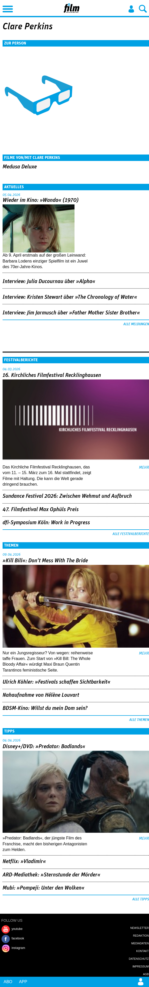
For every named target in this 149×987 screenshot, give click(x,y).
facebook (18, 938)
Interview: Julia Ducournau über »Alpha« (49, 281)
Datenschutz (139, 958)
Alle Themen (139, 720)
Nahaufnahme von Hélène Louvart (41, 695)
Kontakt (142, 951)
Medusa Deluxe (20, 167)
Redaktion (141, 935)
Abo (8, 982)
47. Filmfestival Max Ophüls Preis (41, 509)
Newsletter (139, 927)
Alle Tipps (140, 899)
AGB (146, 974)
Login (131, 9)
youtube (17, 929)
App (23, 982)
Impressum (140, 966)
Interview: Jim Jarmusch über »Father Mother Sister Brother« (71, 313)
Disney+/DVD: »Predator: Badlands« (44, 746)
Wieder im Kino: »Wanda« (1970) (41, 200)
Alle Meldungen (136, 324)
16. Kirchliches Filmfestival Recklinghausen (52, 375)
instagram (18, 948)
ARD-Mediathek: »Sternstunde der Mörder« (51, 875)
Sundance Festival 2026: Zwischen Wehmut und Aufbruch (67, 496)
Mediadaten (140, 943)
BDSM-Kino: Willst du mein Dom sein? (45, 708)
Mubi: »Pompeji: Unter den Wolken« (44, 888)
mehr (144, 467)
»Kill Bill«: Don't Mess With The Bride (45, 561)
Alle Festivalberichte (131, 534)
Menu (6, 7)
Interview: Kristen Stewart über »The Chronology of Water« (70, 297)
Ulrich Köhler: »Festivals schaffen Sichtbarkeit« (56, 682)
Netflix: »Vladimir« (24, 861)
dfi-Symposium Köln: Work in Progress (46, 523)
